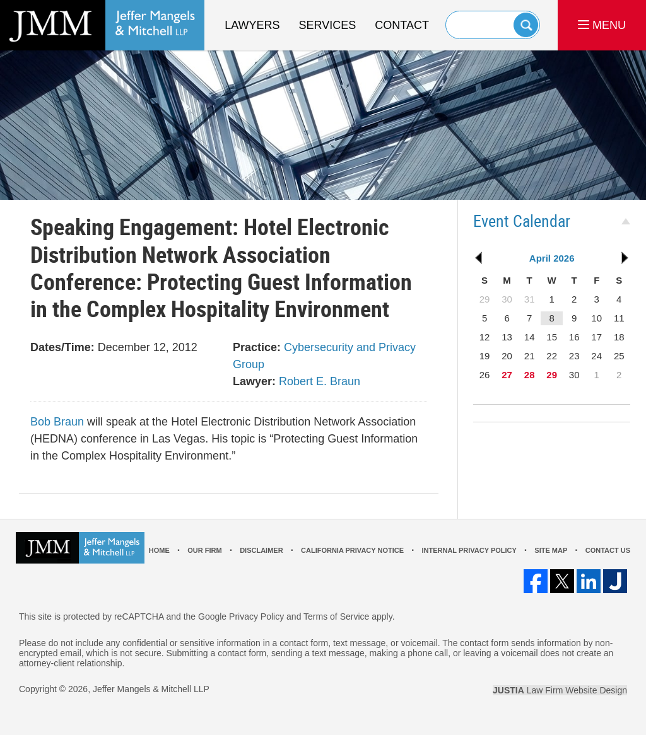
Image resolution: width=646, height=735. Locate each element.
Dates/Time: (62, 347)
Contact (402, 25)
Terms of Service (336, 616)
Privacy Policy (256, 616)
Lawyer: (254, 381)
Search (526, 25)
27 (507, 374)
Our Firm (204, 550)
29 (551, 374)
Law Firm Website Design (560, 690)
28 (529, 374)
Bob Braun (57, 421)
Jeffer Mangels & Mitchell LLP (151, 689)
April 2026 (552, 258)
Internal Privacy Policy (468, 550)
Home (159, 550)
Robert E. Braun (319, 381)
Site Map (550, 550)
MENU (602, 25)
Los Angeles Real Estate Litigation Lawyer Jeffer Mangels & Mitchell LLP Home (102, 25)
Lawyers (252, 25)
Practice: (257, 347)
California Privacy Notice (352, 550)
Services (327, 25)
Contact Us (607, 550)
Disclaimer (261, 550)
